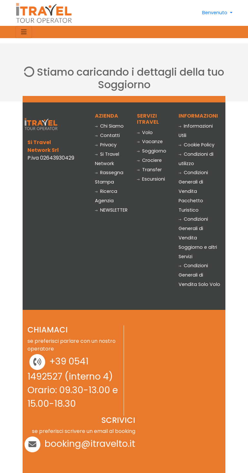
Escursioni (151, 179)
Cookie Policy (196, 145)
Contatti (107, 135)
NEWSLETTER (111, 210)
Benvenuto (215, 12)
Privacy (106, 145)
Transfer (149, 169)
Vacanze (150, 141)
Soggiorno (151, 151)
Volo (145, 132)
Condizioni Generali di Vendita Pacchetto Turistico (193, 191)
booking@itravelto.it (90, 443)
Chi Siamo (109, 126)
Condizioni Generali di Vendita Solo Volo (199, 275)
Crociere (149, 160)
